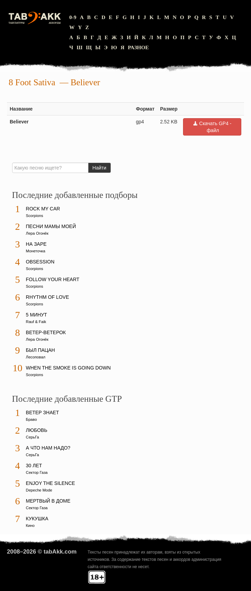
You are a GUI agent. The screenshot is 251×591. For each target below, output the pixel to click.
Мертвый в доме (48, 501)
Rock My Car (43, 208)
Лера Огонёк (37, 233)
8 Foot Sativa (32, 82)
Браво (31, 419)
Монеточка (35, 251)
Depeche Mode (39, 490)
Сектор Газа (37, 472)
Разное (138, 47)
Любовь (36, 430)
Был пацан (40, 350)
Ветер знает (42, 412)
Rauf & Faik (36, 322)
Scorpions (34, 216)
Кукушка (37, 518)
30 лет (34, 465)
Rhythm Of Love (47, 297)
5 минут (36, 315)
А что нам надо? (48, 448)
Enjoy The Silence (50, 483)
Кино (30, 525)
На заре (36, 244)
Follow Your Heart (52, 279)
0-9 (73, 17)
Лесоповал (35, 357)
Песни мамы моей (51, 226)
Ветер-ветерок (46, 332)
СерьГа (32, 437)
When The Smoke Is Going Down (68, 368)
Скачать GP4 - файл (212, 127)
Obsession (40, 261)
